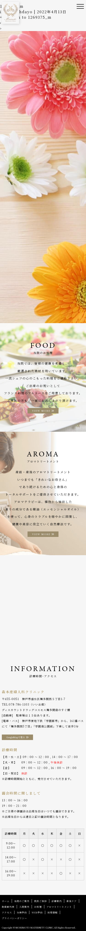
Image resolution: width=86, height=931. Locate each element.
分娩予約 (22, 912)
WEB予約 (37, 912)
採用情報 (52, 912)
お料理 (38, 906)
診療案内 (57, 901)
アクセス (7, 912)
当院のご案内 (21, 901)
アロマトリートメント (59, 906)
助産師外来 (8, 906)
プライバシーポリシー (14, 918)
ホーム (5, 901)
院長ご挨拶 (40, 901)
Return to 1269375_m (26, 17)
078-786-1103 (19, 704)
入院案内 (24, 906)
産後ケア (72, 901)
